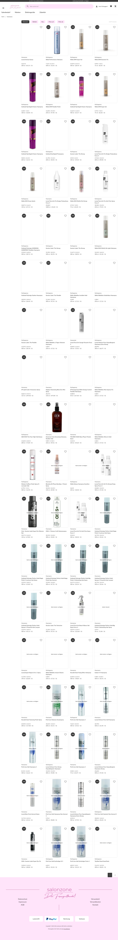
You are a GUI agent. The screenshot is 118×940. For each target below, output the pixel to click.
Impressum (23, 902)
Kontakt (95, 905)
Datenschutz (22, 899)
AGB (22, 905)
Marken (17, 12)
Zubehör (43, 12)
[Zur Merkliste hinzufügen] (41, 27)
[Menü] (3, 8)
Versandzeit (95, 899)
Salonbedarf (5, 12)
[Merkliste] (111, 6)
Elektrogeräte (30, 12)
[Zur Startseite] (15, 10)
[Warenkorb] (115, 6)
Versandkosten (95, 902)
